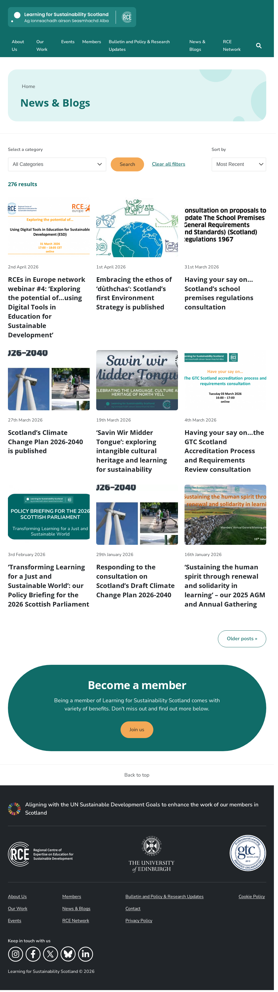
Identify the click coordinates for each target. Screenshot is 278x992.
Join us (137, 731)
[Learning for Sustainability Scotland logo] (72, 17)
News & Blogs (197, 45)
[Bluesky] (68, 957)
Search (127, 164)
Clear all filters (169, 164)
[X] (50, 957)
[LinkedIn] (85, 957)
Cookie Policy (252, 899)
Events (68, 42)
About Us (18, 45)
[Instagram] (15, 957)
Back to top (137, 777)
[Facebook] (33, 957)
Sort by (219, 150)
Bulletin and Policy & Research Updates (139, 45)
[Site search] (258, 45)
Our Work (41, 45)
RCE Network (232, 45)
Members (91, 42)
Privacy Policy (138, 923)
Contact (133, 911)
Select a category (25, 150)
